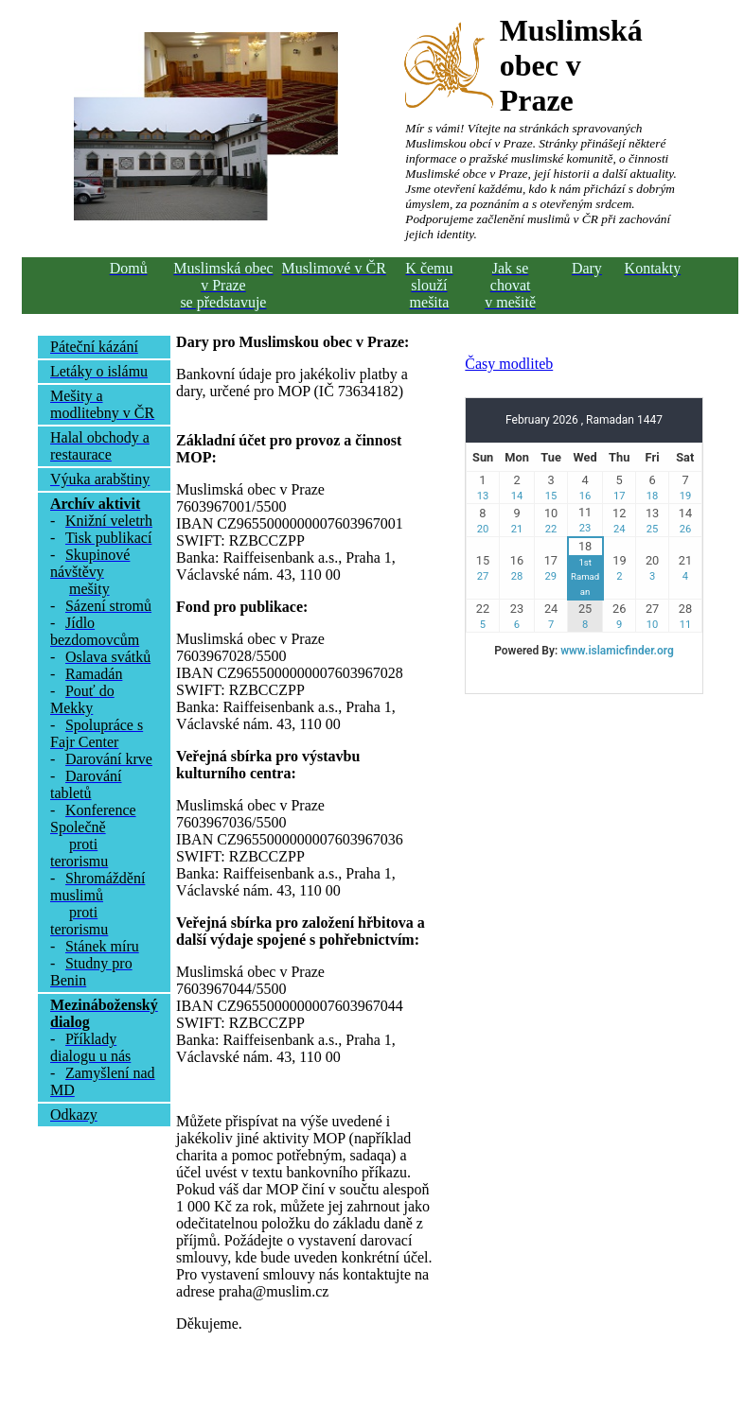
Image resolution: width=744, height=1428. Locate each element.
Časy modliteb (509, 364)
